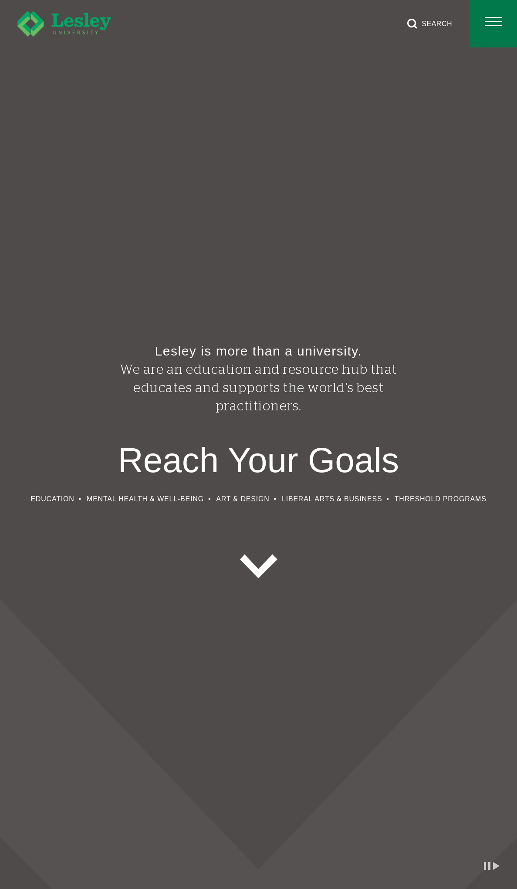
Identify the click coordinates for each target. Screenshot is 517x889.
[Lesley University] (64, 23)
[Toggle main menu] (493, 23)
